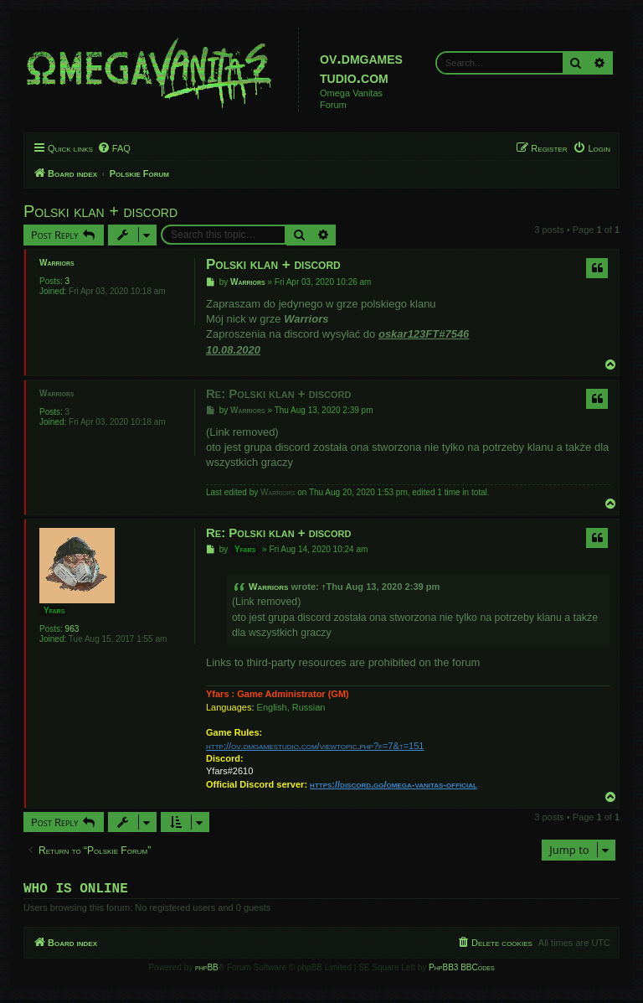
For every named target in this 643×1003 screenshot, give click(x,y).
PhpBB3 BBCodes (461, 970)
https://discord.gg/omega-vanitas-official (393, 784)
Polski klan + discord (100, 211)
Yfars (54, 610)
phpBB (207, 970)
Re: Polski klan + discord (279, 393)
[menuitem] (114, 148)
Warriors (57, 262)
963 (72, 628)
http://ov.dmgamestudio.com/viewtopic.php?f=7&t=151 (315, 746)
